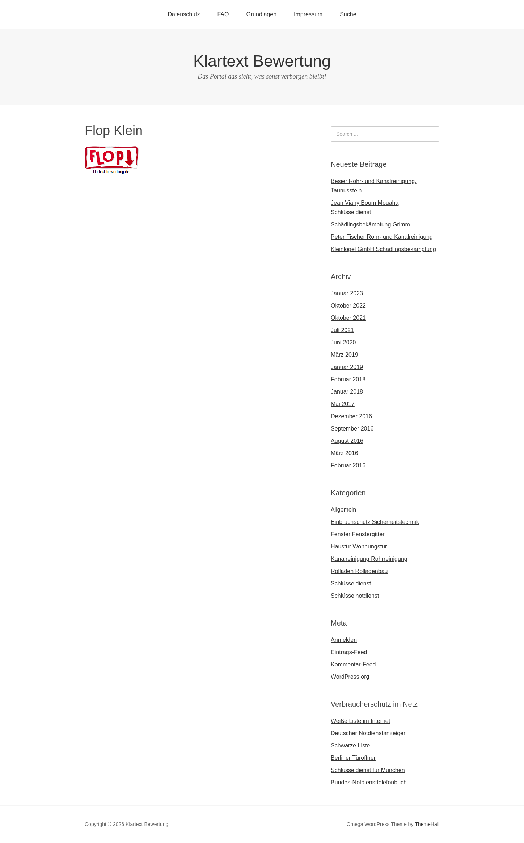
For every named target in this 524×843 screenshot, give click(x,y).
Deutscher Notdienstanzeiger (368, 733)
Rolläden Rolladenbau (359, 571)
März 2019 (344, 355)
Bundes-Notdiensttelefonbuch (369, 782)
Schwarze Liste (350, 745)
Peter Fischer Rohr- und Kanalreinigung (382, 237)
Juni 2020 (343, 342)
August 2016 (347, 441)
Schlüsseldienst (351, 583)
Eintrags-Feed (349, 652)
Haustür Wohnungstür (359, 546)
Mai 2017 (343, 404)
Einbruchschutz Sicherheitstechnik (375, 522)
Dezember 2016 (351, 416)
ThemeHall (427, 824)
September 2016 (352, 428)
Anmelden (344, 640)
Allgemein (343, 510)
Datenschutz (184, 14)
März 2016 (344, 453)
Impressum (308, 14)
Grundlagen (261, 14)
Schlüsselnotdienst (355, 596)
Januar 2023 (347, 293)
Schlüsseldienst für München (368, 770)
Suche (348, 14)
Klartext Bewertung (262, 61)
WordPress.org (350, 677)
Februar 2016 (348, 465)
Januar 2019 (347, 367)
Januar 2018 (347, 392)
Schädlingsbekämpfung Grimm (370, 224)
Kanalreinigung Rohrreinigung (369, 559)
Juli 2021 (342, 330)
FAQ (223, 14)
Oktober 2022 (348, 305)
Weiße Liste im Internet (360, 721)
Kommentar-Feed (353, 664)
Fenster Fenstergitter (358, 534)
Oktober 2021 (348, 318)
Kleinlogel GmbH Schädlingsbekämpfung (383, 249)
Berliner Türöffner (353, 758)
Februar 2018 (348, 379)
